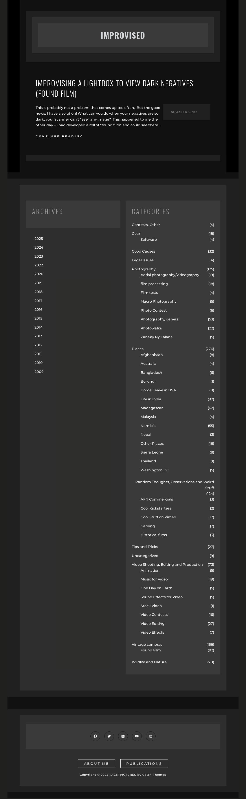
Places (137, 350)
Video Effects (152, 633)
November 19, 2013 (184, 112)
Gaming (148, 527)
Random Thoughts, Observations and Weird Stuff (174, 486)
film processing (154, 285)
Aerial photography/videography (170, 276)
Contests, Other (146, 226)
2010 (39, 364)
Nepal (146, 436)
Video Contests (154, 616)
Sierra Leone (152, 453)
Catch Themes (154, 775)
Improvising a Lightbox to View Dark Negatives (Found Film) (119, 89)
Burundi (148, 382)
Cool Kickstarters (156, 509)
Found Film (151, 651)
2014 (39, 328)
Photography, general (160, 320)
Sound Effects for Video (162, 598)
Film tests (149, 293)
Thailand (148, 462)
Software (149, 240)
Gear (136, 235)
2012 (38, 346)
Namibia (148, 427)
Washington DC (155, 471)
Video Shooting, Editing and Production (167, 566)
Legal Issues (143, 261)
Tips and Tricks (145, 548)
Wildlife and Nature (149, 663)
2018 (38, 293)
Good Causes (143, 252)
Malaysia (148, 418)
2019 (38, 284)
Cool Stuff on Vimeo (158, 518)
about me (96, 764)
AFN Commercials (157, 500)
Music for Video (154, 580)
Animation (150, 571)
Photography (144, 270)
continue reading (59, 137)
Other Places (152, 444)
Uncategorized (145, 557)
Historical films (154, 536)
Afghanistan (152, 356)
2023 (39, 257)
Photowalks (151, 329)
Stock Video (151, 607)
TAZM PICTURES (122, 775)
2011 (38, 355)
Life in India (151, 400)
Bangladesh (151, 373)
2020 (39, 275)
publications (144, 764)
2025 (39, 239)
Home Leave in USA (158, 391)
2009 (39, 373)
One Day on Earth (157, 589)
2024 (39, 248)
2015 (38, 319)
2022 (39, 266)
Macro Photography (158, 302)
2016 (38, 310)
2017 (38, 302)
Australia (148, 365)
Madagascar (152, 409)
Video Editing (153, 624)
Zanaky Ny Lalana (157, 338)
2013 (38, 337)
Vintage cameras (147, 645)
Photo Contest (154, 311)
